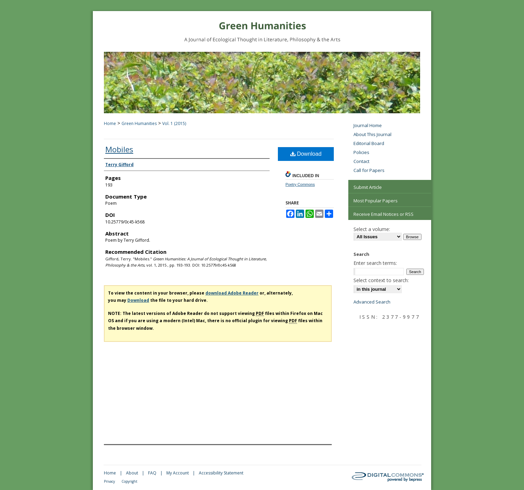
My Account (177, 473)
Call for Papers (369, 170)
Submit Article (367, 187)
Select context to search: (381, 280)
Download (306, 154)
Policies (361, 152)
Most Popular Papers (375, 201)
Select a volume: (371, 229)
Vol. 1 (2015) (174, 123)
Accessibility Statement (221, 473)
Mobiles (119, 149)
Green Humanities (139, 123)
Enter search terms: (375, 263)
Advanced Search (371, 302)
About (132, 473)
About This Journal (372, 134)
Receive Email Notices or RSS (383, 214)
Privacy (109, 481)
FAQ (152, 473)
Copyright (129, 481)
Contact (361, 161)
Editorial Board (368, 143)
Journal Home (367, 125)
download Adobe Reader (232, 293)
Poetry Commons (300, 184)
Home (110, 123)
